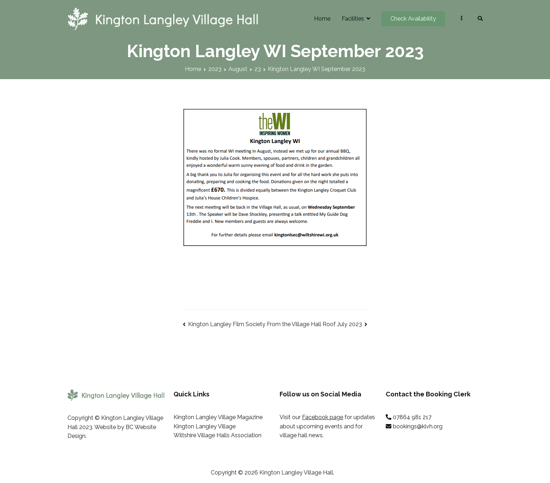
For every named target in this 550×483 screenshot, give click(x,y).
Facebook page (322, 417)
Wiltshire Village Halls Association (218, 435)
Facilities (353, 18)
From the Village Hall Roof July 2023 (314, 324)
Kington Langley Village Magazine (218, 417)
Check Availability (413, 18)
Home (322, 18)
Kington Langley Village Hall (296, 472)
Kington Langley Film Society (226, 324)
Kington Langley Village (205, 426)
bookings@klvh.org (417, 426)
